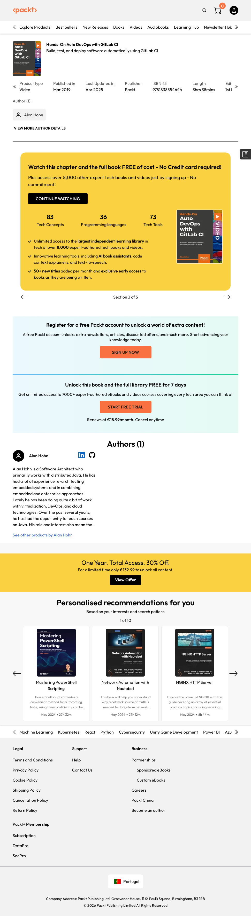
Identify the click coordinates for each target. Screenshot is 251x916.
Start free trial (125, 406)
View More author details (40, 128)
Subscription (24, 835)
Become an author (148, 810)
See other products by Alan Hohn (43, 534)
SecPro (19, 855)
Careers (139, 790)
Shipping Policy (27, 790)
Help (76, 759)
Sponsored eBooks (154, 770)
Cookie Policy (25, 780)
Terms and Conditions (33, 759)
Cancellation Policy (30, 800)
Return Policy (25, 810)
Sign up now (125, 352)
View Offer (125, 579)
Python (107, 732)
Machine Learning (36, 732)
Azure (230, 732)
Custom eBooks (151, 780)
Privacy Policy (26, 770)
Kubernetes (68, 732)
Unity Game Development (174, 732)
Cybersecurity (132, 732)
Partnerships (144, 759)
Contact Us (82, 770)
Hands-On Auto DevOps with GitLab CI (82, 44)
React (90, 732)
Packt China (143, 800)
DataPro (20, 845)
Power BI (211, 732)
